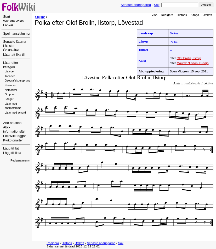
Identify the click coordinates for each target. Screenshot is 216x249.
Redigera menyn (20, 160)
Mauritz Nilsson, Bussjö (193, 63)
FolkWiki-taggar (14, 136)
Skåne (174, 33)
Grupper (10, 94)
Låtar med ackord (15, 112)
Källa (142, 60)
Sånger (9, 99)
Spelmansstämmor (16, 33)
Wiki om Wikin (13, 21)
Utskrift (207, 14)
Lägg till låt (11, 148)
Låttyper (10, 71)
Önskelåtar (11, 50)
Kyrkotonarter (13, 140)
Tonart (143, 49)
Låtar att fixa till (14, 55)
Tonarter (10, 76)
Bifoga (194, 14)
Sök (156, 5)
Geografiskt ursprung (17, 80)
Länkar (8, 25)
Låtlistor (9, 46)
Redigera (167, 14)
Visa (154, 14)
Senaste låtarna (14, 41)
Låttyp (143, 41)
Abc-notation (12, 123)
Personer (10, 85)
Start (6, 16)
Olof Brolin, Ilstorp (189, 58)
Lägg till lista (12, 153)
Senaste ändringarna (136, 5)
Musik (40, 17)
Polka (173, 41)
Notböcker (11, 90)
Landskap (146, 33)
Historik (182, 14)
